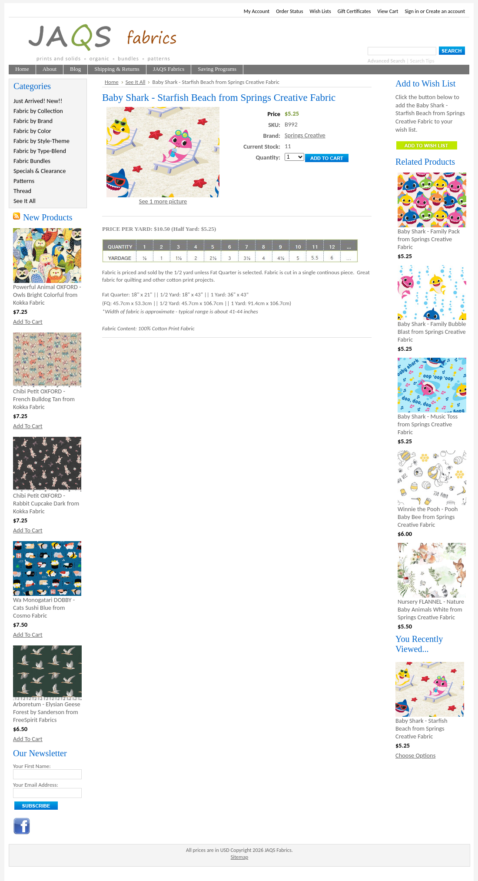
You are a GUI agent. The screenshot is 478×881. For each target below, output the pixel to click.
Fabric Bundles (31, 161)
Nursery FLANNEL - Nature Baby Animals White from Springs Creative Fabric (431, 609)
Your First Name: (32, 766)
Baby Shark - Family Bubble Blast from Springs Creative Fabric (432, 331)
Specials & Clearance (39, 171)
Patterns (23, 181)
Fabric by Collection (38, 111)
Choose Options (415, 755)
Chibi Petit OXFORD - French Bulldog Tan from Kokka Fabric (44, 399)
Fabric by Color (32, 131)
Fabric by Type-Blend (39, 151)
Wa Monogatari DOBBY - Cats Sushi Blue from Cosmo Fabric (44, 607)
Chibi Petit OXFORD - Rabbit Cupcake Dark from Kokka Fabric (46, 503)
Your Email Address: (35, 784)
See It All (24, 201)
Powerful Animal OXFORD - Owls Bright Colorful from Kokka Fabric (47, 294)
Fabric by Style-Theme (41, 141)
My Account (256, 11)
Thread (22, 191)
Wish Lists (320, 11)
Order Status (289, 11)
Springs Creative (305, 135)
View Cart (387, 11)
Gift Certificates (354, 11)
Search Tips (422, 60)
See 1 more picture (163, 201)
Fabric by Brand (33, 121)
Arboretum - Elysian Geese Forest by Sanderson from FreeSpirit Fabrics (46, 712)
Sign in (412, 11)
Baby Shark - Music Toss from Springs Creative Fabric (428, 424)
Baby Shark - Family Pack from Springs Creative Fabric (429, 239)
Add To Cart (28, 322)
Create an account (445, 11)
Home (112, 82)
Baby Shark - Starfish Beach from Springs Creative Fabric (421, 728)
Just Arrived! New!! (37, 101)
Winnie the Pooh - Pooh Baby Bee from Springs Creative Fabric (428, 517)
